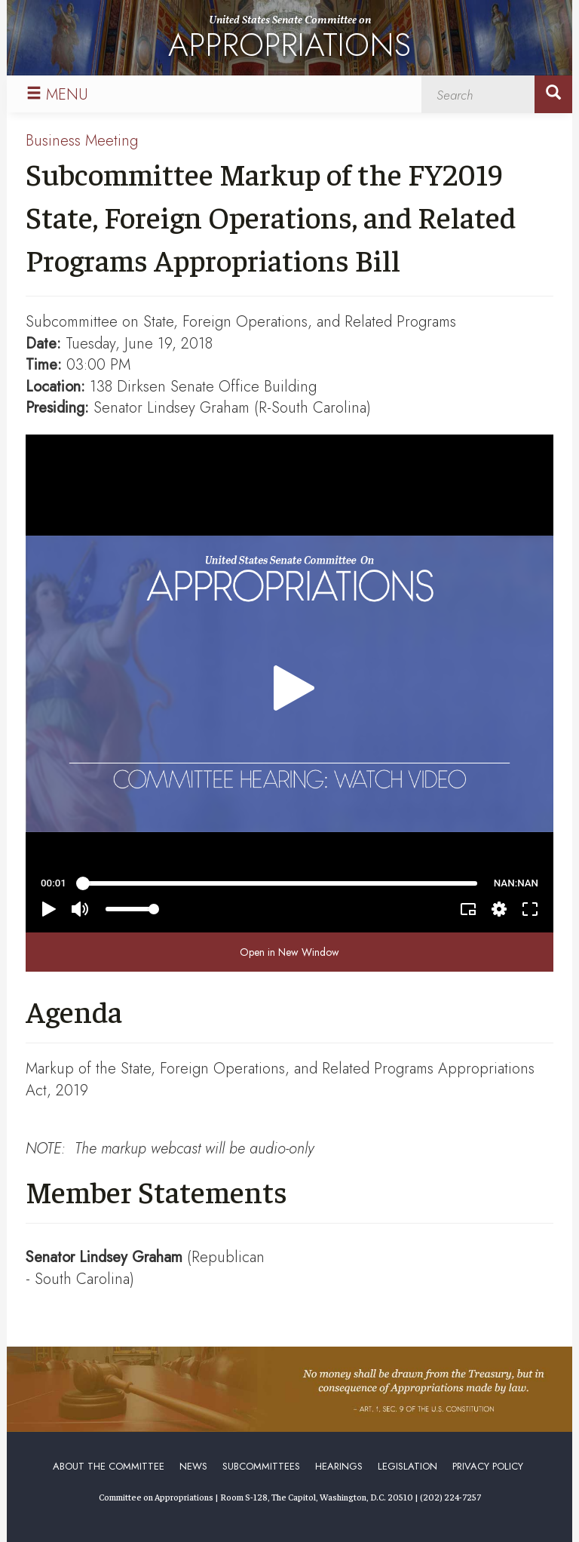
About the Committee (108, 1466)
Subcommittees (261, 1466)
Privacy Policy (487, 1466)
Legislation (407, 1466)
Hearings (339, 1466)
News (193, 1466)
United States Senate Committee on (289, 40)
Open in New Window (289, 952)
